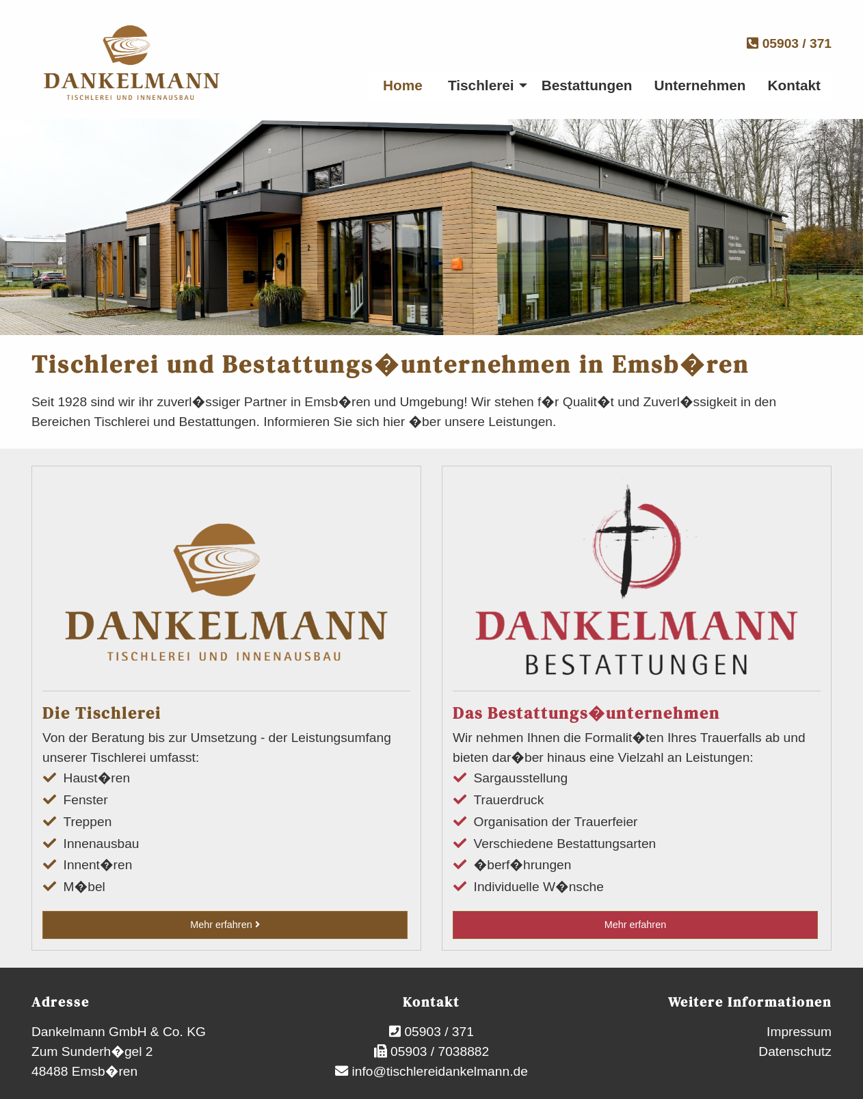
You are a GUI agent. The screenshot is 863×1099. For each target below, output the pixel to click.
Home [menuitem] (403, 85)
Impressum (799, 1031)
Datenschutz (795, 1051)
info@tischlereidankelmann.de (438, 1071)
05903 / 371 (789, 43)
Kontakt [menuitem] (794, 85)
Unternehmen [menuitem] (700, 85)
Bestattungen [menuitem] (587, 85)
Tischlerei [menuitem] (481, 85)
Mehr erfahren (224, 924)
